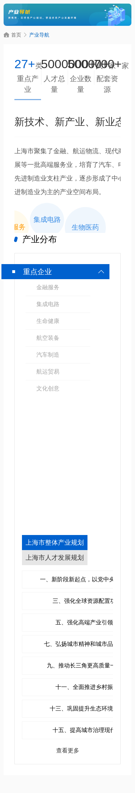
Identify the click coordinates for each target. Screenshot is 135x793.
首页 (12, 35)
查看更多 (67, 750)
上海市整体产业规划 (55, 542)
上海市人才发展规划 (55, 557)
